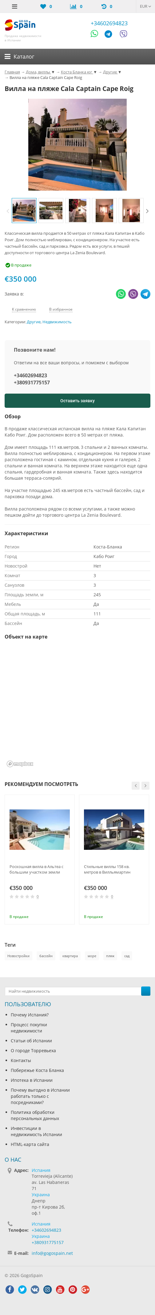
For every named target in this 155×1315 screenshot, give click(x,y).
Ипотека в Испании (32, 1080)
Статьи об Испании (31, 1041)
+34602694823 (109, 23)
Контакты (21, 1060)
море (92, 955)
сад (126, 955)
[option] (24, 210)
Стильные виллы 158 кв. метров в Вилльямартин (107, 869)
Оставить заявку (77, 400)
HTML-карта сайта (30, 1144)
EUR (145, 6)
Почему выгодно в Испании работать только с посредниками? (40, 1096)
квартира (70, 955)
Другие (34, 322)
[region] (77, 707)
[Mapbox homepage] (20, 763)
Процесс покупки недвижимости (29, 1028)
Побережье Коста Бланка (37, 1070)
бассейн (46, 955)
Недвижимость (57, 322)
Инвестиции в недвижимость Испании (36, 1131)
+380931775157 (32, 382)
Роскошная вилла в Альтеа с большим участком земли (36, 869)
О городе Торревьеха (33, 1050)
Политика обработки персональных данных (35, 1115)
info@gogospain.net (52, 1253)
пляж (110, 955)
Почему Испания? (30, 1015)
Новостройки (18, 955)
